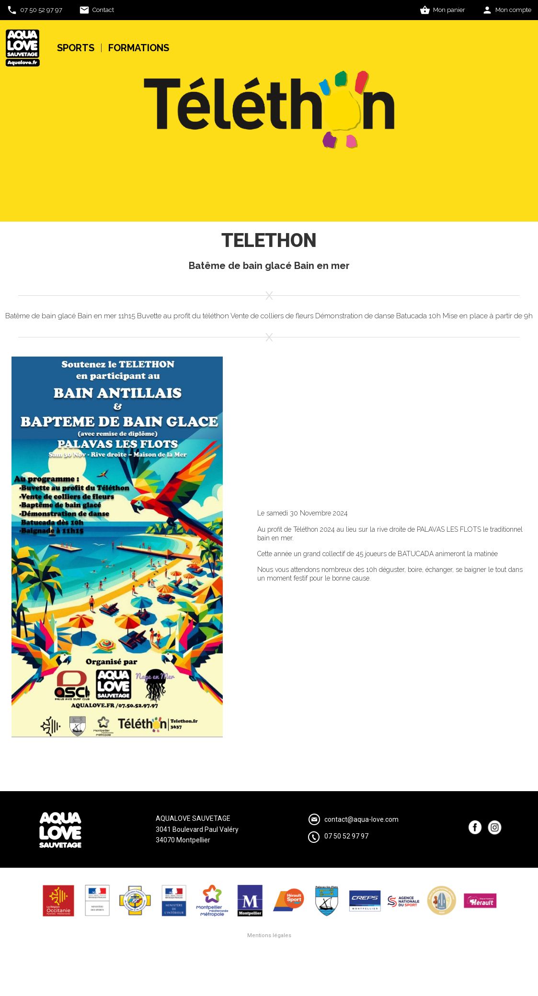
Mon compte (513, 9)
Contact (103, 9)
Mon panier (449, 9)
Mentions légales (269, 935)
